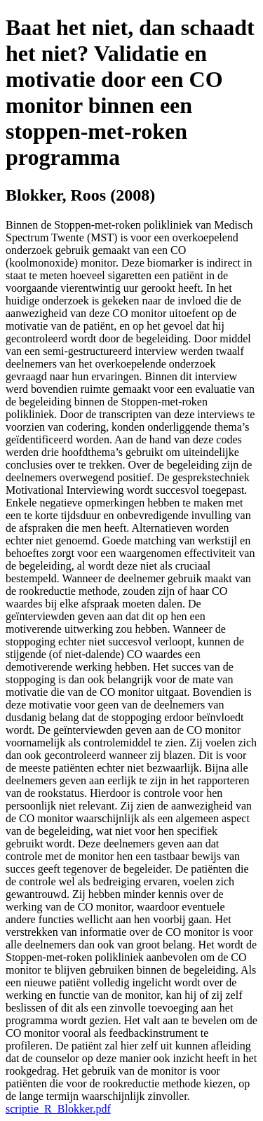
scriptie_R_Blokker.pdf (58, 1109)
